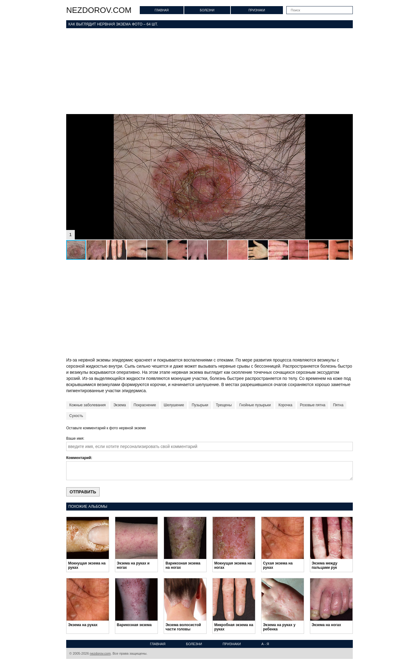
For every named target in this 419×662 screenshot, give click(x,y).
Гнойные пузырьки (255, 405)
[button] (347, 119)
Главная (161, 10)
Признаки (257, 10)
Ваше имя (74, 438)
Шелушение (174, 405)
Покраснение (145, 405)
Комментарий (78, 458)
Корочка (285, 405)
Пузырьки (200, 405)
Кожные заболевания (87, 405)
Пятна (338, 405)
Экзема (119, 405)
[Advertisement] (209, 71)
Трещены (224, 405)
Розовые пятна (313, 405)
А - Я (265, 644)
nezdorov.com (98, 10)
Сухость (76, 416)
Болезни (207, 10)
